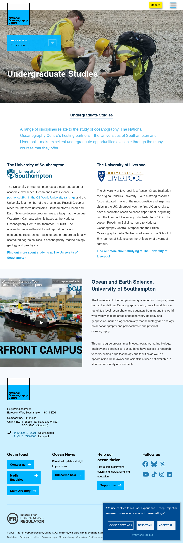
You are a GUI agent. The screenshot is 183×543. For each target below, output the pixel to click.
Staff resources (96, 537)
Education (18, 45)
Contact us (17, 464)
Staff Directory (20, 490)
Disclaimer (12, 537)
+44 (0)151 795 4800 (24, 436)
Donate (155, 5)
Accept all (166, 525)
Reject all (145, 525)
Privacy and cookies (29, 537)
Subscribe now (65, 475)
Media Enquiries (16, 477)
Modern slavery (66, 537)
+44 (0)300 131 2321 (24, 432)
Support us (108, 485)
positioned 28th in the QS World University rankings (41, 197)
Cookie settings (49, 537)
